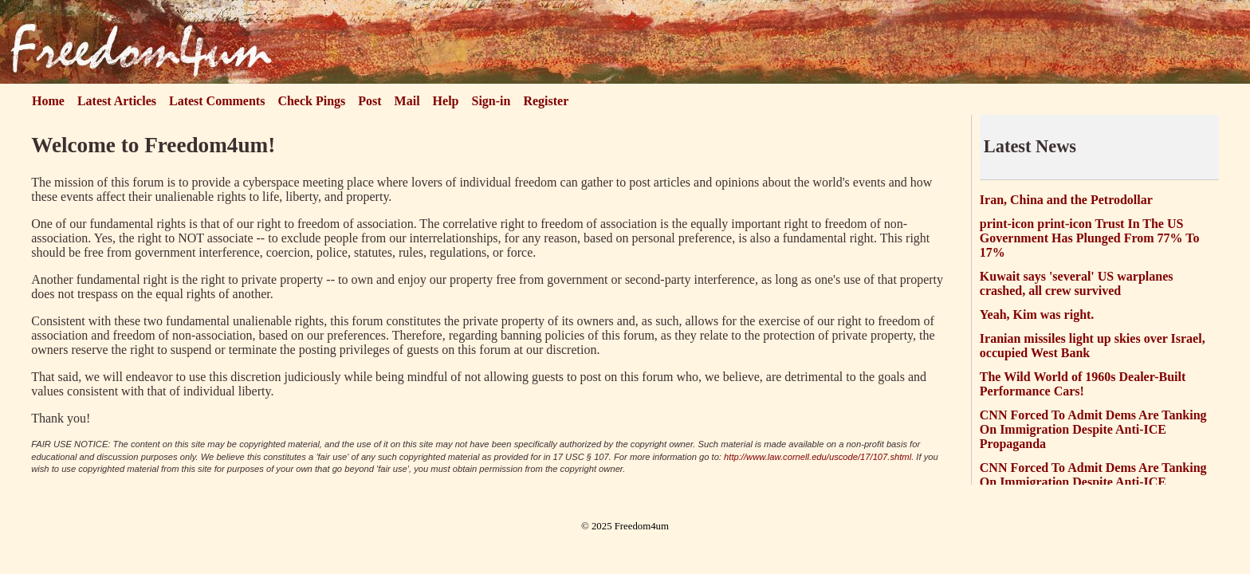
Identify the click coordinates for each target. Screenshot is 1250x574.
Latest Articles (116, 101)
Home (48, 101)
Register (545, 101)
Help (446, 101)
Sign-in (491, 101)
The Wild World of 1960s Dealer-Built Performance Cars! (1083, 384)
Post (369, 101)
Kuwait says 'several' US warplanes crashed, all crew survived (1076, 283)
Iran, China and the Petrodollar (1066, 199)
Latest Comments (217, 101)
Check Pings (311, 101)
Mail (407, 101)
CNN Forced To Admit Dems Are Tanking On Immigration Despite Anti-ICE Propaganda (1093, 429)
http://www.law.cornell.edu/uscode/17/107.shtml (817, 457)
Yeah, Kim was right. (1037, 314)
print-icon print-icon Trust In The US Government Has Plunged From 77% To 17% (1090, 238)
